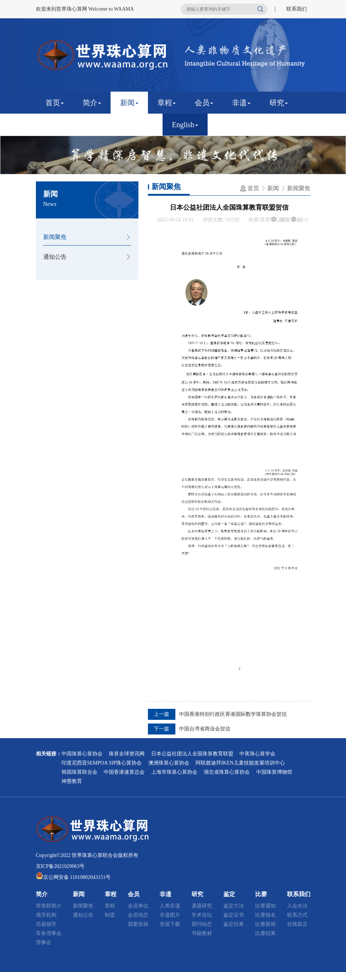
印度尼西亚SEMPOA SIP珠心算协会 (102, 763)
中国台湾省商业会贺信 (204, 729)
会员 (204, 103)
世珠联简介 (49, 906)
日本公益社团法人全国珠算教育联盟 (192, 753)
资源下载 (170, 924)
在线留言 (297, 924)
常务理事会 (49, 933)
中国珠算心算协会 (82, 753)
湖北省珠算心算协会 (227, 772)
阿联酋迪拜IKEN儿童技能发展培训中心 (240, 763)
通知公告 (55, 257)
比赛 (92, 125)
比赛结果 (265, 933)
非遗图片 (170, 915)
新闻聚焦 (55, 237)
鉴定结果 (233, 924)
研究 (278, 103)
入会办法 (297, 906)
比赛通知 (265, 906)
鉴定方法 (233, 906)
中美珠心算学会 (257, 753)
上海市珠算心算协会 (174, 772)
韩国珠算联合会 (79, 772)
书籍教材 (201, 933)
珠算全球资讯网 (127, 753)
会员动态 (138, 915)
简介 (92, 103)
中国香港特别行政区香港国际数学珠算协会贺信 (233, 714)
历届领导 (46, 924)
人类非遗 (170, 906)
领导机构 (46, 915)
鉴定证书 (233, 915)
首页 (54, 103)
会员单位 (138, 906)
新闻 (129, 103)
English (185, 125)
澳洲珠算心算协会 (168, 763)
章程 (166, 103)
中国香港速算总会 (124, 772)
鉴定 (54, 125)
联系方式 (297, 915)
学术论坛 (201, 915)
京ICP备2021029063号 (60, 866)
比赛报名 (265, 915)
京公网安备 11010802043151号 (77, 877)
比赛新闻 (265, 924)
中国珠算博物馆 (274, 772)
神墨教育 (72, 781)
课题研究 (201, 906)
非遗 (241, 103)
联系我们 (296, 9)
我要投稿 (138, 924)
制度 (110, 915)
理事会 (43, 942)
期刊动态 (201, 924)
